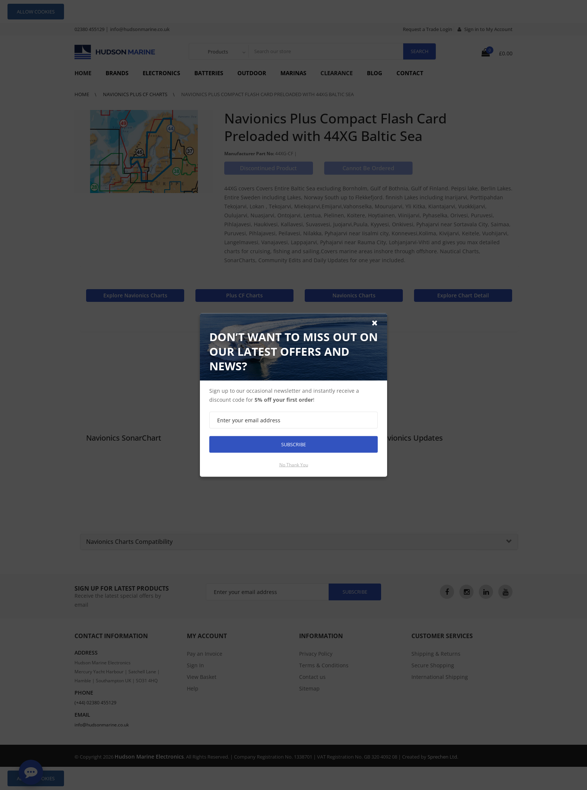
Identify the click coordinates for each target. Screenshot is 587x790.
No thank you (293, 465)
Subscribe (293, 444)
